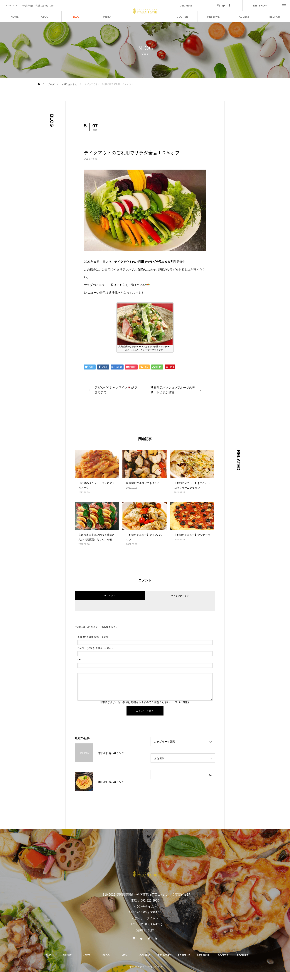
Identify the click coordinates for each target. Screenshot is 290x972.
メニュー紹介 (90, 159)
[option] (61, 5)
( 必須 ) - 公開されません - (95, 648)
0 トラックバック (180, 595)
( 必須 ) (93, 637)
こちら (121, 284)
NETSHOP (260, 5)
